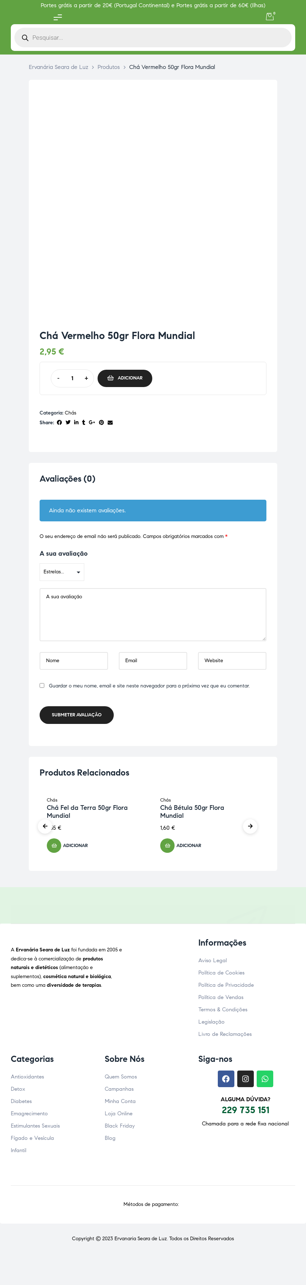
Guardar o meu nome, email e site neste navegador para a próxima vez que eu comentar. (149, 688)
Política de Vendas (220, 999)
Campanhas (119, 1091)
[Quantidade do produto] (72, 378)
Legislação (211, 1024)
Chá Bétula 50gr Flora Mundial (192, 814)
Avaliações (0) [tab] (67, 479)
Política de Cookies (221, 975)
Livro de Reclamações (225, 1036)
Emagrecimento (29, 1115)
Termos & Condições (222, 1011)
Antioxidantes (27, 1079)
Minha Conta (120, 1103)
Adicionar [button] (75, 848)
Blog (110, 1140)
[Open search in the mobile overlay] (153, 37)
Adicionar (130, 378)
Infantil (18, 1152)
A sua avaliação (63, 556)
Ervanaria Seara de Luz (140, 1241)
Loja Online (118, 1115)
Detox (18, 1091)
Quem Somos (121, 1079)
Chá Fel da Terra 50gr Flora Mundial (87, 814)
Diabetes (21, 1103)
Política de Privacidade (226, 987)
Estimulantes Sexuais (35, 1128)
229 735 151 (245, 1112)
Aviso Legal (212, 962)
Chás (70, 413)
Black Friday (120, 1128)
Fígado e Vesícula (32, 1140)
